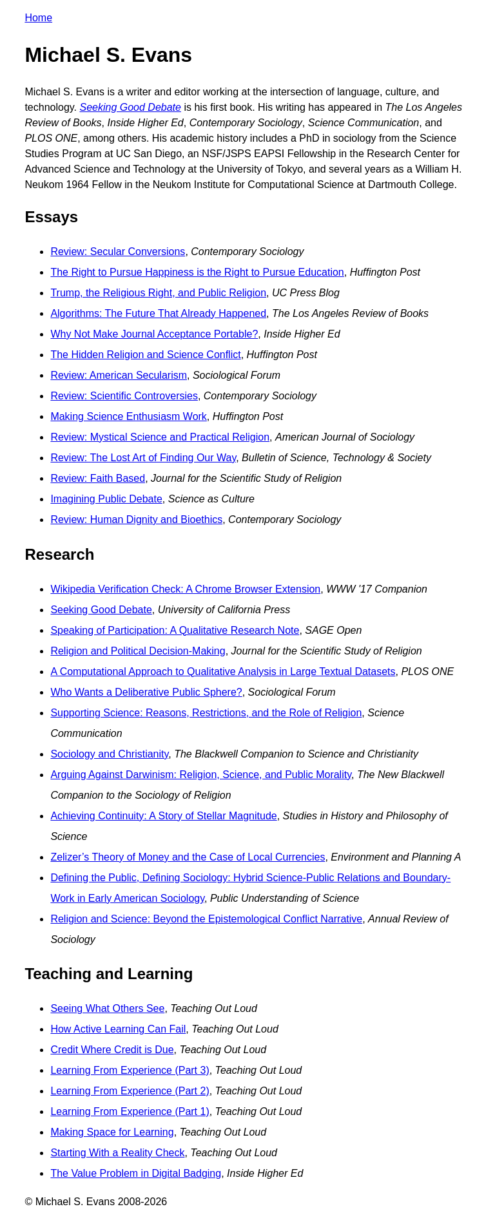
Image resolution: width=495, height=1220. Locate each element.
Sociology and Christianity (109, 753)
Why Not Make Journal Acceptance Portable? (154, 334)
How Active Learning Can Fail (118, 1029)
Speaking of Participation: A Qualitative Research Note (174, 630)
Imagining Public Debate (106, 498)
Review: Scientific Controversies (124, 395)
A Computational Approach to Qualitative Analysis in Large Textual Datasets (222, 671)
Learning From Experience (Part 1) (129, 1111)
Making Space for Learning (111, 1132)
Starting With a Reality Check (117, 1152)
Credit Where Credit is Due (111, 1049)
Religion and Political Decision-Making (137, 650)
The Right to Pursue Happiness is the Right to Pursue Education (197, 272)
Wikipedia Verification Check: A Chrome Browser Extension (185, 589)
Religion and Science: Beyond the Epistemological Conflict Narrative (206, 918)
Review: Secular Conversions (117, 251)
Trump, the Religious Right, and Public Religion (158, 292)
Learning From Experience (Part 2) (129, 1090)
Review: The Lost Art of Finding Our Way (143, 457)
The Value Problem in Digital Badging (135, 1173)
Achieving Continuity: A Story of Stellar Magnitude (163, 815)
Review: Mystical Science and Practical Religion (159, 437)
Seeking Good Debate (100, 609)
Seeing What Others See (107, 1008)
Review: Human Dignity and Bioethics (136, 519)
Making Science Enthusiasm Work (128, 416)
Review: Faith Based (97, 478)
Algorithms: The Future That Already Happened (158, 313)
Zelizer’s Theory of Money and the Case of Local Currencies (187, 857)
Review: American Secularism (118, 375)
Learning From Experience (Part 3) (129, 1070)
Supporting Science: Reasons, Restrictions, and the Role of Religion (206, 712)
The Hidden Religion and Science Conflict (145, 354)
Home (38, 17)
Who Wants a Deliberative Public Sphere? (146, 692)
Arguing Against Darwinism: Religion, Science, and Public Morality (200, 774)
